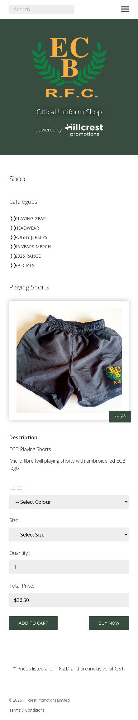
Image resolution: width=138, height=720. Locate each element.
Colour (16, 487)
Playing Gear (30, 219)
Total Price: (21, 585)
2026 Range (28, 256)
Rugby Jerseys (31, 237)
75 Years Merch (33, 247)
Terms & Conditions (27, 710)
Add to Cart (34, 623)
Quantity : (19, 553)
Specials (25, 265)
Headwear (27, 228)
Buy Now (108, 623)
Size (13, 520)
